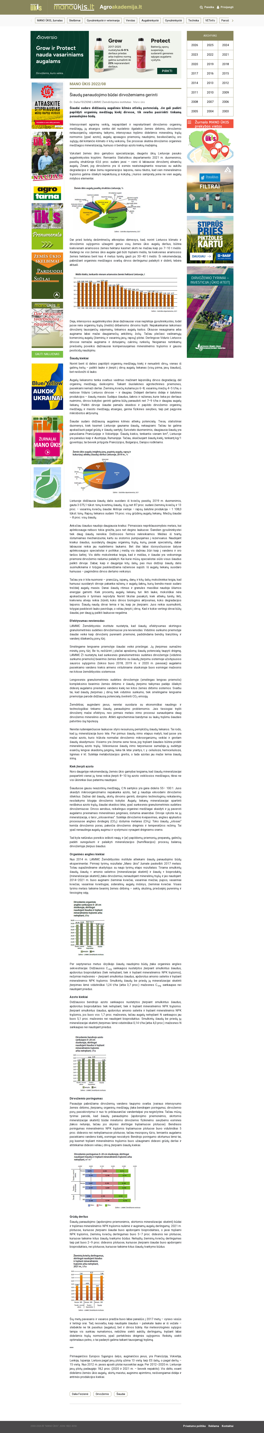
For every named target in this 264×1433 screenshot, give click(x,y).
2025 (210, 45)
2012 (225, 83)
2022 (210, 54)
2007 (210, 102)
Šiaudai (120, 1394)
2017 (194, 73)
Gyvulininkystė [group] (173, 20)
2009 (225, 92)
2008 (194, 102)
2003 (225, 111)
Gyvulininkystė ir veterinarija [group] (103, 20)
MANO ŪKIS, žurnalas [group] (50, 20)
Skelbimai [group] (74, 20)
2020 (194, 64)
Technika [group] (193, 20)
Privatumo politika (194, 1426)
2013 (210, 83)
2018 (225, 64)
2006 (225, 102)
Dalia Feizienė (80, 1394)
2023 (194, 54)
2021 (225, 54)
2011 (194, 92)
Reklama (213, 1426)
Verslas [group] (130, 20)
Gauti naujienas (47, 354)
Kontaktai (227, 1426)
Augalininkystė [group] (150, 20)
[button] (31, 20)
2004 (210, 111)
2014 (194, 83)
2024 (225, 45)
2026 (194, 45)
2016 (210, 73)
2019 (210, 64)
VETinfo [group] (210, 20)
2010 (210, 92)
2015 (225, 73)
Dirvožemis (102, 1394)
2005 (194, 111)
